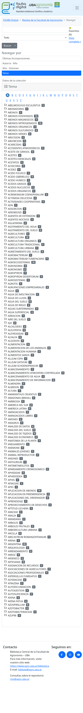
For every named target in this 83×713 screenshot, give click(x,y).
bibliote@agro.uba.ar (30, 669)
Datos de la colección (14, 80)
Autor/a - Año (10, 63)
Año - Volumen (11, 68)
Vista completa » (75, 39)
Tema (6, 73)
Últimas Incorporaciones (16, 58)
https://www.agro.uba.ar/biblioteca (29, 666)
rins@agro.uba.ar (19, 679)
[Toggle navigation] (77, 8)
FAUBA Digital (10, 20)
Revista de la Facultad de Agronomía (42, 20)
